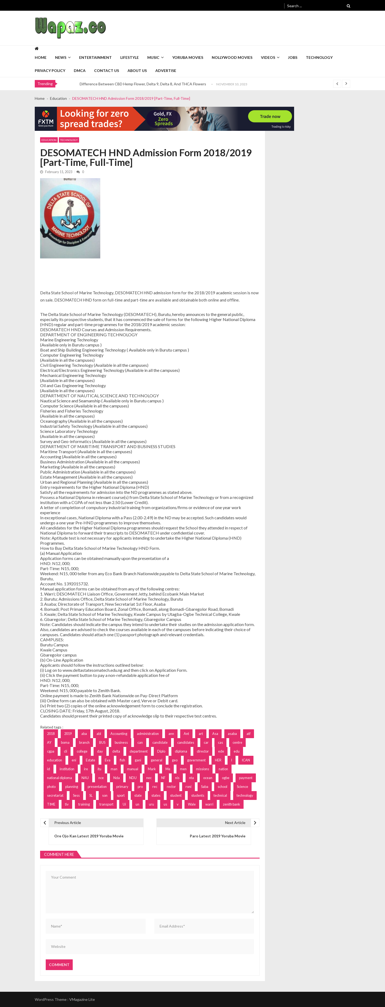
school (222, 786)
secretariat (55, 795)
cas (220, 742)
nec (149, 778)
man (114, 769)
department (139, 751)
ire (86, 769)
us (165, 804)
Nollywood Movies (232, 57)
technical (220, 795)
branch (84, 742)
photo (51, 786)
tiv (67, 804)
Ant (186, 733)
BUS (102, 742)
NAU (85, 778)
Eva (107, 760)
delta (116, 751)
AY (49, 742)
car (206, 742)
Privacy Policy (50, 70)
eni (74, 760)
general (156, 760)
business (121, 742)
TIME (51, 804)
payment (245, 778)
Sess (76, 795)
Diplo (161, 751)
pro (140, 786)
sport (121, 795)
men (183, 769)
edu (237, 751)
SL (91, 795)
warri (209, 804)
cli (65, 751)
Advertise (165, 70)
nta (191, 778)
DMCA (80, 70)
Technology (319, 57)
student (176, 795)
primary (122, 786)
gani (138, 760)
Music (153, 57)
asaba (232, 733)
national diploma (59, 778)
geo (175, 760)
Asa (215, 733)
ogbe (225, 778)
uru (151, 804)
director (203, 751)
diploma (181, 751)
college (82, 751)
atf (249, 733)
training (84, 804)
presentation (97, 786)
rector (171, 786)
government (196, 760)
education (54, 760)
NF (163, 778)
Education (48, 140)
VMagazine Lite (82, 999)
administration (148, 733)
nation (223, 769)
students (197, 795)
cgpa (50, 751)
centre (237, 742)
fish (122, 760)
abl (99, 733)
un (137, 804)
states (155, 795)
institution (67, 769)
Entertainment (95, 57)
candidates (185, 742)
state (138, 795)
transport (106, 804)
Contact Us (106, 70)
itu (99, 769)
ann (171, 733)
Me (167, 769)
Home (41, 57)
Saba (204, 786)
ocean (207, 778)
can (140, 742)
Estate (90, 760)
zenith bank (231, 804)
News (60, 57)
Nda (116, 778)
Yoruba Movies (187, 57)
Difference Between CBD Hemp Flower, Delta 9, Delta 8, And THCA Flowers (143, 84)
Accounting (118, 733)
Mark (152, 769)
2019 (68, 733)
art (201, 733)
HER (218, 760)
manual (132, 769)
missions (202, 769)
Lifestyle (129, 57)
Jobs (292, 57)
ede (221, 751)
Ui (124, 804)
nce (101, 778)
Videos (268, 57)
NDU (133, 778)
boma (65, 742)
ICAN (246, 760)
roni (188, 786)
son (104, 795)
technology (245, 795)
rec (154, 786)
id (48, 769)
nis (177, 778)
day (100, 751)
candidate (160, 742)
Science (242, 786)
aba (84, 733)
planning (71, 786)
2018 (51, 733)
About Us (137, 70)
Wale (192, 804)
